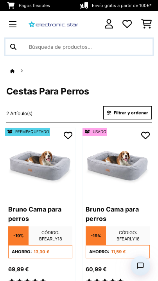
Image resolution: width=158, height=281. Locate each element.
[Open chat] (140, 266)
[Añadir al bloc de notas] (68, 135)
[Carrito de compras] (146, 24)
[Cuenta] (109, 24)
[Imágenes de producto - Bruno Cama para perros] (40, 163)
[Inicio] (19, 71)
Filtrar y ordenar (127, 113)
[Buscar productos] (79, 46)
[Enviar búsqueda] (13, 47)
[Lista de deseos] (127, 24)
